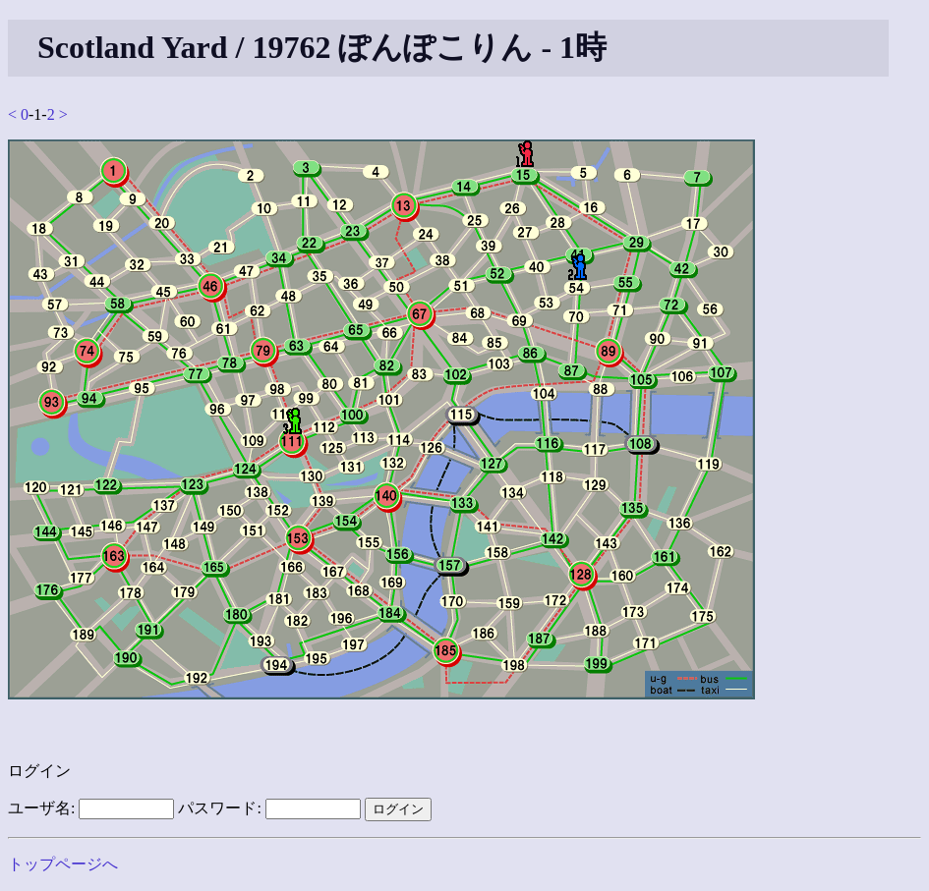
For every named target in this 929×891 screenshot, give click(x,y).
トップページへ (63, 864)
